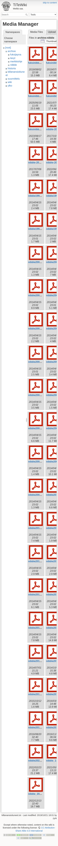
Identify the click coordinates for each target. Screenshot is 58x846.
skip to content (50, 2)
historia (12, 68)
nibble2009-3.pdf (38, 495)
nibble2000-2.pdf (38, 262)
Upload (52, 32)
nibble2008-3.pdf (38, 461)
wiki (10, 82)
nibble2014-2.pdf (38, 661)
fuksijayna (15, 54)
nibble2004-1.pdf (38, 362)
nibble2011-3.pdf (38, 561)
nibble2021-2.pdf (38, 760)
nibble (13, 65)
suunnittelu (14, 78)
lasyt (12, 58)
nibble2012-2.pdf (38, 594)
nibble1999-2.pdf (38, 229)
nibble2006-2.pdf (38, 395)
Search (26, 15)
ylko (10, 85)
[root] (8, 47)
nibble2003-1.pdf (38, 328)
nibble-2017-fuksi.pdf (40, 162)
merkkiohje (16, 61)
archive (12, 51)
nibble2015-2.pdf (38, 694)
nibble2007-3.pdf (38, 428)
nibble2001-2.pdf (38, 295)
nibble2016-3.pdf (38, 727)
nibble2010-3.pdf (38, 528)
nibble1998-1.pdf (38, 196)
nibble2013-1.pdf (38, 628)
